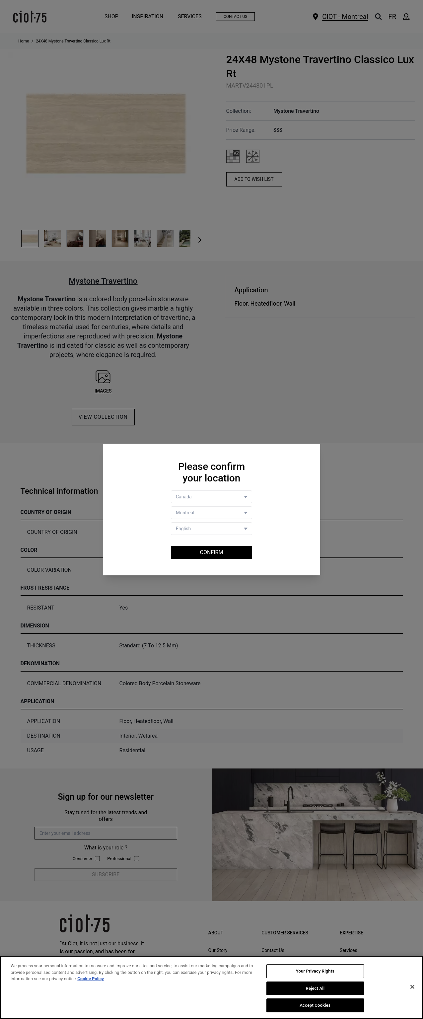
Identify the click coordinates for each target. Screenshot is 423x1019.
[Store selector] (211, 512)
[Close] (412, 987)
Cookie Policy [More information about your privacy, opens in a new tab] (90, 978)
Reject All (315, 988)
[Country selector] (211, 496)
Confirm (211, 552)
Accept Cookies (315, 1005)
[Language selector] (211, 528)
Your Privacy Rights (315, 971)
